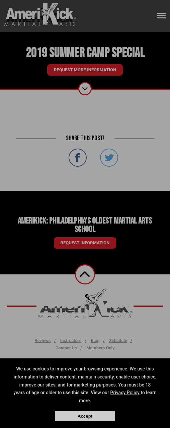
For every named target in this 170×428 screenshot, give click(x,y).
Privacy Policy (125, 392)
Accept (85, 416)
